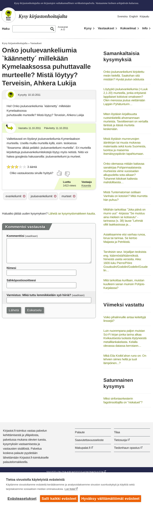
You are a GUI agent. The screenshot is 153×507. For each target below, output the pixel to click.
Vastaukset (106, 28)
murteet (66, 196)
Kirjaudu (144, 16)
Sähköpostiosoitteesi (21, 280)
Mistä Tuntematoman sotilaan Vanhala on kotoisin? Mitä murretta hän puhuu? (125, 195)
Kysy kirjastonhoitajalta (14, 43)
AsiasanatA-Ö (63, 28)
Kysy (88, 28)
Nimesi (11, 268)
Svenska (122, 16)
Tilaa (117, 432)
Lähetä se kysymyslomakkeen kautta (71, 213)
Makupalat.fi (82, 447)
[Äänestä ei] (67, 174)
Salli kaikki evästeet (59, 499)
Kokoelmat (128, 28)
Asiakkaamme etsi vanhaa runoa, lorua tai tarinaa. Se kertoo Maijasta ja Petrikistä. (124, 238)
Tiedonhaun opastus (127, 447)
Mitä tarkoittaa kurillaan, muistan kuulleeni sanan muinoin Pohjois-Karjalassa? (124, 284)
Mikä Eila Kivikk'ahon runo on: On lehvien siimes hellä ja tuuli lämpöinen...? (124, 359)
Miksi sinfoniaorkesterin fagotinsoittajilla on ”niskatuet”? (122, 400)
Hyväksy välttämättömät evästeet (110, 499)
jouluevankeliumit (41, 196)
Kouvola (86, 185)
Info (145, 28)
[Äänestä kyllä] (59, 173)
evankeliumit (13, 196)
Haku (6, 28)
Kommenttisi (15, 235)
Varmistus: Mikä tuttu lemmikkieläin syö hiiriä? (39, 295)
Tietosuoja (120, 440)
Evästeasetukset (22, 499)
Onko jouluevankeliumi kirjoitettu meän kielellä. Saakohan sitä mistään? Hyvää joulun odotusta (123, 75)
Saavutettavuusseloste (89, 440)
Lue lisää (70, 488)
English (133, 16)
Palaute (80, 432)
